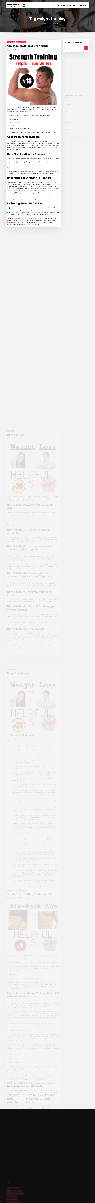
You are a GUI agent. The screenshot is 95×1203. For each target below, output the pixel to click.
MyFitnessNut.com (16, 4)
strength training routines (15, 256)
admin (21, 84)
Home (57, 5)
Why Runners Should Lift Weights (50, 24)
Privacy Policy (83, 5)
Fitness (24, 76)
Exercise (18, 76)
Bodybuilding (11, 76)
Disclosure (73, 5)
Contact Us (64, 5)
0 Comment (30, 84)
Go (86, 50)
